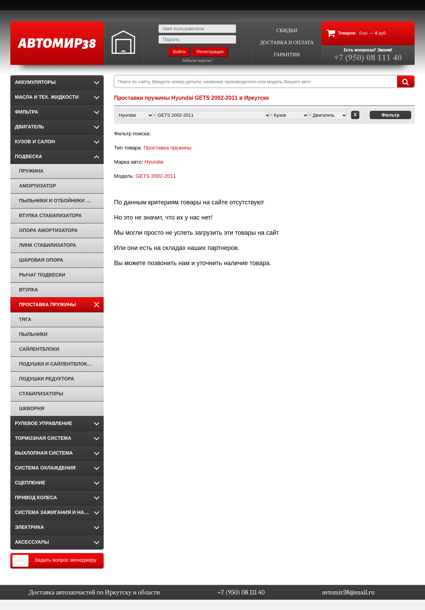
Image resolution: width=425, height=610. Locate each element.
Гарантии (287, 55)
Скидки (287, 30)
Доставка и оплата (287, 43)
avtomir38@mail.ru (348, 592)
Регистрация (210, 51)
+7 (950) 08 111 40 (241, 592)
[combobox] (264, 81)
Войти (179, 51)
